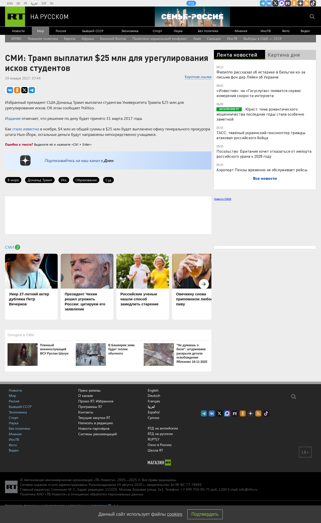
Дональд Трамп (40, 180)
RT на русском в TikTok (313, 3)
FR (25, 3)
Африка (88, 38)
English (153, 390)
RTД (191, 3)
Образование (86, 180)
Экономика (129, 31)
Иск (64, 180)
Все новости (265, 178)
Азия (197, 38)
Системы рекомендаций (97, 433)
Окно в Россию (160, 444)
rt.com (53, 484)
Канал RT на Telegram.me (263, 3)
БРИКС (16, 38)
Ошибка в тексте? (19, 144)
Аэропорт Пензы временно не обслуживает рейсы (261, 169)
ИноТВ (266, 31)
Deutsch (154, 395)
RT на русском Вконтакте (269, 3)
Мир (40, 31)
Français (154, 401)
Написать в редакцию (95, 422)
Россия (61, 31)
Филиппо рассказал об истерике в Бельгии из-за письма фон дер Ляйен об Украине (260, 74)
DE (18, 3)
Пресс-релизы (89, 390)
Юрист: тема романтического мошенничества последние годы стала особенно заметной (260, 114)
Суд (108, 180)
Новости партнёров (93, 428)
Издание (13, 118)
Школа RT (155, 450)
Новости (18, 31)
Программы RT (90, 406)
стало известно (25, 128)
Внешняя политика (43, 38)
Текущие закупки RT (94, 417)
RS (51, 3)
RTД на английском (163, 428)
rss (307, 3)
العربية (34, 3)
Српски (153, 417)
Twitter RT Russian (275, 3)
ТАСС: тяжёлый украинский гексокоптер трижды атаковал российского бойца (260, 135)
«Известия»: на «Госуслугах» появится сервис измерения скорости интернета (258, 93)
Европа (69, 38)
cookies (174, 514)
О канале (85, 395)
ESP (44, 3)
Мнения (241, 31)
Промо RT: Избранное (95, 401)
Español (153, 412)
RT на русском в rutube (288, 3)
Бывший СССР (92, 31)
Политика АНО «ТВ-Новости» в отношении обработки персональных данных (81, 494)
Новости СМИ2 (222, 199)
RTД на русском (160, 433)
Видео (305, 31)
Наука (178, 31)
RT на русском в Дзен (300, 3)
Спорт (157, 31)
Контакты (85, 412)
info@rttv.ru (248, 489)
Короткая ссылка (198, 76)
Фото (286, 31)
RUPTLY (153, 439)
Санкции (214, 38)
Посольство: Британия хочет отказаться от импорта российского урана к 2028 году (263, 153)
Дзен (108, 160)
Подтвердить (204, 514)
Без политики (208, 31)
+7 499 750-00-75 (195, 489)
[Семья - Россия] (192, 17)
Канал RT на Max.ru (282, 3)
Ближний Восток (113, 38)
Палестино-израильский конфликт (159, 38)
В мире (13, 180)
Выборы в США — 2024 (263, 38)
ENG (10, 3)
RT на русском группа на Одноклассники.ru (294, 3)
